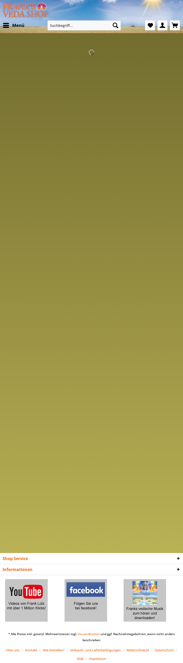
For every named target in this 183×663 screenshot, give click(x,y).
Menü (13, 24)
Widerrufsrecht (137, 650)
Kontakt (31, 650)
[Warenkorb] (175, 25)
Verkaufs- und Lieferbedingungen (95, 650)
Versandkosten (89, 634)
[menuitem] (13, 25)
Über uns (13, 650)
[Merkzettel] (150, 25)
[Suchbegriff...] (84, 25)
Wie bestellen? (53, 650)
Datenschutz (164, 650)
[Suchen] (115, 25)
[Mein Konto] (162, 25)
